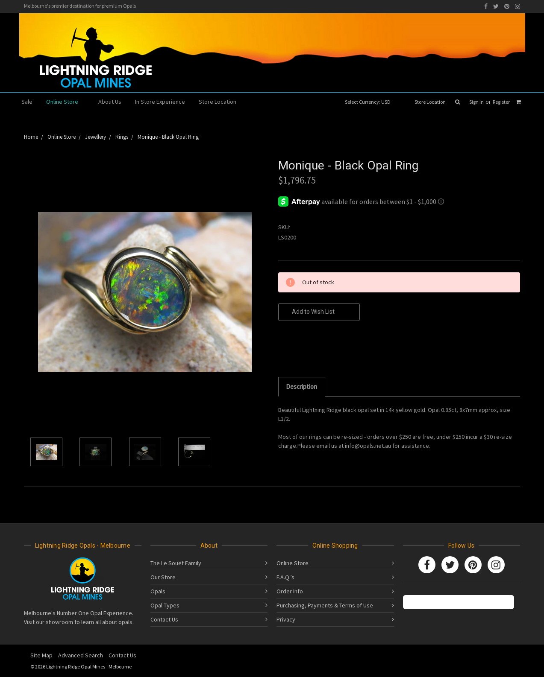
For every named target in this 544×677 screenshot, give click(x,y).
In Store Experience (160, 101)
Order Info (289, 591)
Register (501, 102)
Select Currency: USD (370, 102)
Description (301, 386)
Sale (26, 101)
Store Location (430, 102)
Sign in (476, 102)
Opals (157, 591)
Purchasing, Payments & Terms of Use (324, 605)
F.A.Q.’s (285, 577)
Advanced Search (80, 655)
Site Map (41, 655)
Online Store (65, 101)
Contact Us (164, 619)
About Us (109, 101)
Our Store (163, 577)
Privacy (285, 619)
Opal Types (164, 605)
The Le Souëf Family (175, 563)
